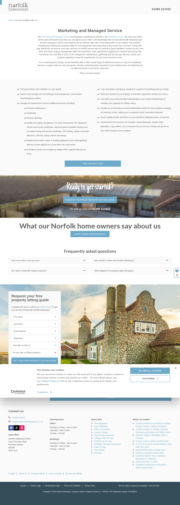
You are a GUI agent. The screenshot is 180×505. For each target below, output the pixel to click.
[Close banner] (176, 475)
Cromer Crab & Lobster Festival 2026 (152, 441)
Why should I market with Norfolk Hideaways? (114, 260)
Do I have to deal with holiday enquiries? (29, 271)
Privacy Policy (92, 392)
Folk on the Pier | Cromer (147, 462)
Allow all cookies (150, 478)
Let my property (140, 9)
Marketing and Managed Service (56, 37)
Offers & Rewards (94, 9)
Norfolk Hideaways (18, 7)
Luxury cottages (101, 432)
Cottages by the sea (103, 441)
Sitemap (97, 453)
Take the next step (92, 163)
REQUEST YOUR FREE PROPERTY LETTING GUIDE (90, 200)
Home (35, 9)
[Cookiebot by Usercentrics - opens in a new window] (18, 499)
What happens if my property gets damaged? (114, 271)
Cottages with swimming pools (107, 444)
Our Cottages (52, 9)
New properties (100, 423)
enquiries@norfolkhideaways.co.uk (27, 422)
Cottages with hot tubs (104, 438)
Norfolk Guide (117, 9)
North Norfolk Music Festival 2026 (150, 450)
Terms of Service (106, 392)
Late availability (101, 426)
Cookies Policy (49, 488)
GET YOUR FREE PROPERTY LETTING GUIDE (34, 361)
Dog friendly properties (104, 435)
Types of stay (100, 447)
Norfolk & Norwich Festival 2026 (150, 453)
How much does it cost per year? (25, 260)
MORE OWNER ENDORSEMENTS (90, 234)
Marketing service (116, 37)
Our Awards (99, 450)
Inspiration (73, 9)
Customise (42, 499)
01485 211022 (161, 9)
